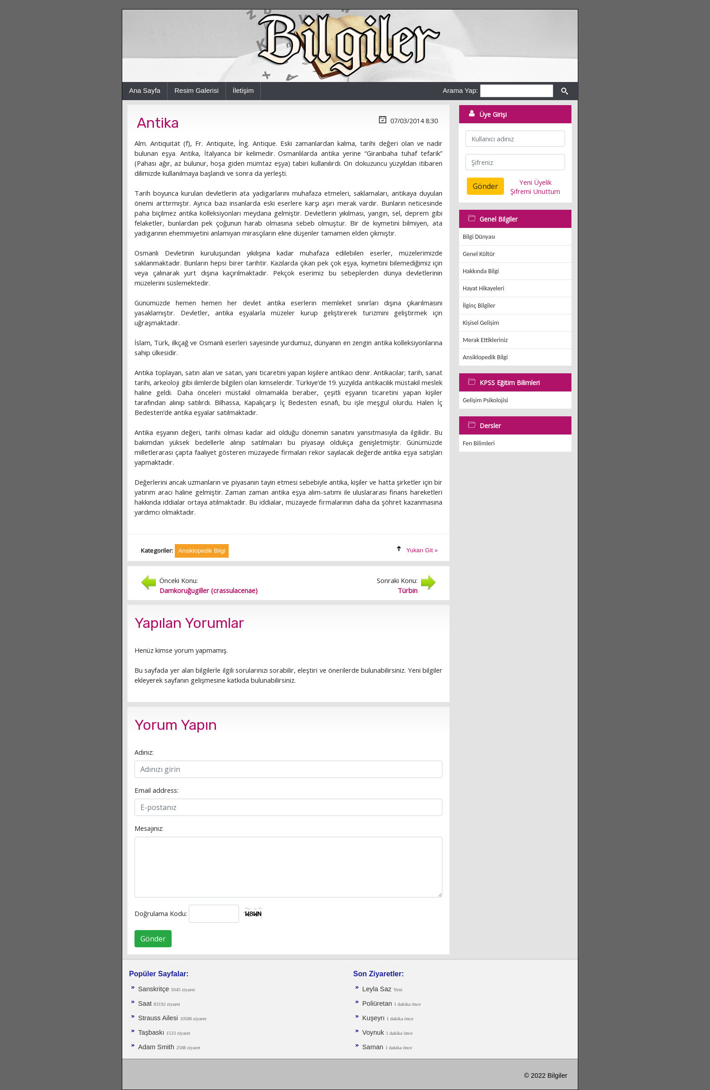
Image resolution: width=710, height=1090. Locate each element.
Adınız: (144, 752)
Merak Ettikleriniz (485, 340)
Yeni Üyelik (535, 182)
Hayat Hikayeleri (483, 288)
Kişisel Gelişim (481, 323)
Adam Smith (156, 1047)
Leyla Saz (376, 989)
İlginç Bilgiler (479, 305)
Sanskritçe (154, 989)
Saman (372, 1047)
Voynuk (374, 1032)
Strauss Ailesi (158, 1018)
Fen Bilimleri (478, 443)
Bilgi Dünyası (479, 237)
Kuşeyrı (374, 1018)
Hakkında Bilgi (481, 271)
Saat (146, 1003)
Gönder (153, 939)
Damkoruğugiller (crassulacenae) (208, 590)
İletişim (243, 90)
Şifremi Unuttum (535, 191)
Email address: (156, 790)
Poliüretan (378, 1003)
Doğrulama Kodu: (160, 913)
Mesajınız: (148, 828)
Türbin (407, 590)
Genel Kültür (479, 254)
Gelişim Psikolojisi (485, 400)
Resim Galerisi (196, 90)
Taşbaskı (152, 1032)
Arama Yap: (460, 90)
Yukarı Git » (422, 550)
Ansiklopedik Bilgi (485, 357)
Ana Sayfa (144, 90)
